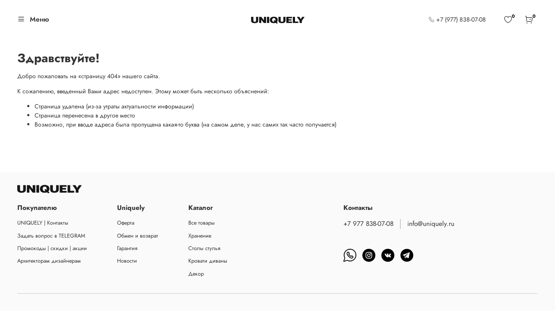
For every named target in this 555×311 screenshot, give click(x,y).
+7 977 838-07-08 (368, 223)
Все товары (201, 223)
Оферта (125, 223)
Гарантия (127, 248)
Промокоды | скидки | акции (52, 248)
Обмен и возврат (137, 236)
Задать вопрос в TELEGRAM (51, 236)
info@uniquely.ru (430, 223)
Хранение (199, 236)
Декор (196, 274)
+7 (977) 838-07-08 (457, 19)
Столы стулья (204, 248)
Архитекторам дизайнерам (49, 261)
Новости (127, 261)
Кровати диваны (207, 261)
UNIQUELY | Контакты (42, 223)
